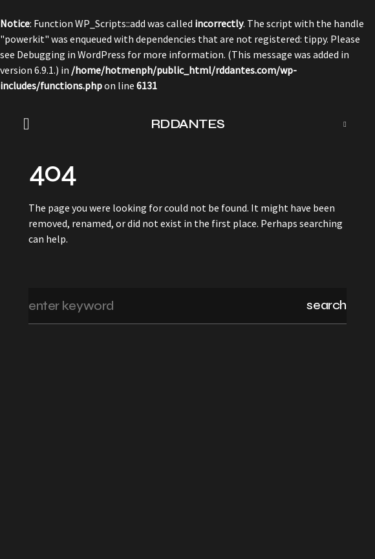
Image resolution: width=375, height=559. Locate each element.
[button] (30, 124)
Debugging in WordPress (71, 54)
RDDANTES (188, 124)
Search (326, 305)
